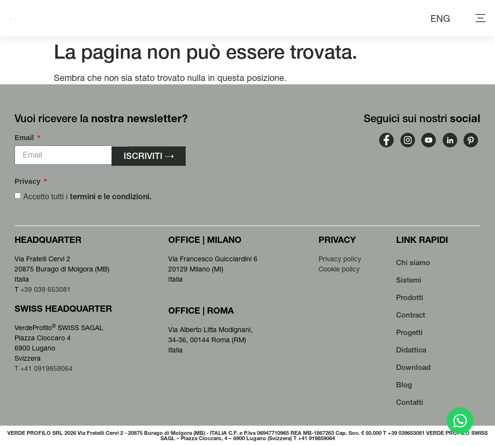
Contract (410, 314)
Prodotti (409, 297)
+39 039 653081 (45, 289)
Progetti (409, 332)
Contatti (409, 402)
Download (413, 367)
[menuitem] (440, 18)
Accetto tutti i (87, 196)
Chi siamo (413, 262)
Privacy (29, 181)
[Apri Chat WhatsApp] (460, 420)
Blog (404, 384)
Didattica (411, 349)
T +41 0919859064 (44, 368)
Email (25, 138)
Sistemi (408, 280)
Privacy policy (340, 259)
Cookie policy (339, 269)
